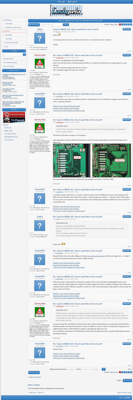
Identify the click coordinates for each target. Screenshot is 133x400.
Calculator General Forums (13, 27)
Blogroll (5, 125)
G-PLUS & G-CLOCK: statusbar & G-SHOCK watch (69, 110)
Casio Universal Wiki (11, 42)
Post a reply (35, 25)
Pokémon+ (56, 106)
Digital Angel (8, 131)
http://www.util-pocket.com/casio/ (95, 256)
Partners (14, 109)
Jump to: (119, 380)
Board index (32, 392)
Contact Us (40, 392)
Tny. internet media (10, 134)
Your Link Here (9, 140)
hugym (40, 29)
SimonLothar (40, 55)
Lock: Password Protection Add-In (70, 106)
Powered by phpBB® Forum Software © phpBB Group (127, 398)
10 (131, 24)
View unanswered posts (10, 62)
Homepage (8, 20)
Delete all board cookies (124, 392)
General (7, 31)
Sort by (83, 369)
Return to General (35, 377)
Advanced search (8, 59)
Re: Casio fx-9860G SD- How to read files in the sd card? (77, 55)
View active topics (8, 66)
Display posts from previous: (63, 369)
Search (14, 51)
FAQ (6, 47)
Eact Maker (8, 39)
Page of (114, 24)
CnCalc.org (7, 128)
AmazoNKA (40, 94)
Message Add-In (58, 108)
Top (129, 51)
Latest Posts (14, 70)
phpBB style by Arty (120, 398)
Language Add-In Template (71, 108)
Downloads (8, 35)
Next (129, 369)
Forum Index (9, 23)
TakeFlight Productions (11, 137)
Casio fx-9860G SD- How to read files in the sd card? (80, 20)
